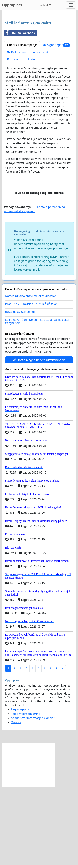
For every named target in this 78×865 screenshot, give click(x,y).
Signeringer (56, 123)
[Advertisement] (39, 55)
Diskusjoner (17, 130)
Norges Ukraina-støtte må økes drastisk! (30, 373)
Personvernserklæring (22, 137)
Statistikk (40, 130)
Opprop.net (12, 4)
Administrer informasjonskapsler (32, 796)
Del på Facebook (19, 111)
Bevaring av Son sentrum (21, 389)
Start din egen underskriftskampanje (39, 438)
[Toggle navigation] (71, 5)
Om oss (16, 800)
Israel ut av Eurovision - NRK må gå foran (31, 381)
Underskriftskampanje (22, 123)
